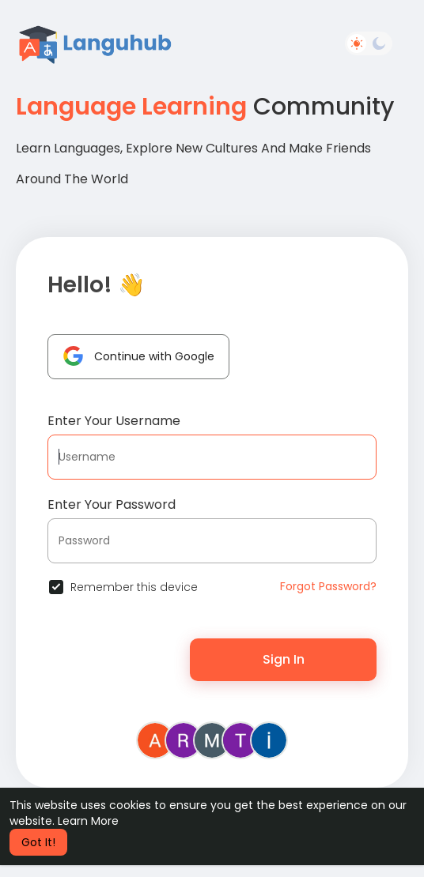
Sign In (284, 659)
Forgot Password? (328, 586)
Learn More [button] (88, 821)
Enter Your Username (113, 421)
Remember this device (134, 587)
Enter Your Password (111, 504)
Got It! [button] (38, 842)
